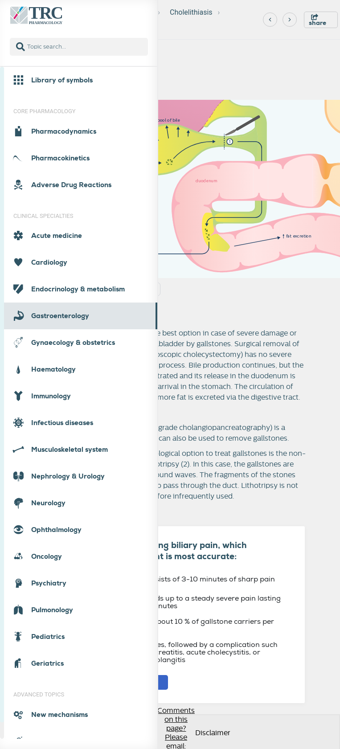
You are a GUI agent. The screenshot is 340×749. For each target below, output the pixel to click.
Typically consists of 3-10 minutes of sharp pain (186, 579)
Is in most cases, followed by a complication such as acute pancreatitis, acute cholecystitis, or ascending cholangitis (188, 652)
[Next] (290, 19)
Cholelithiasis (191, 12)
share (317, 20)
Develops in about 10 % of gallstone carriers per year (186, 625)
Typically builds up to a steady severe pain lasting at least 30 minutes (189, 602)
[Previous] (270, 19)
